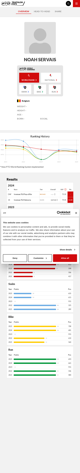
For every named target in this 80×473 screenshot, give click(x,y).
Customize (40, 258)
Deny (15, 258)
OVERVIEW (23, 11)
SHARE (58, 11)
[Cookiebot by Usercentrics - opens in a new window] (58, 213)
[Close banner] (76, 213)
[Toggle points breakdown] (54, 194)
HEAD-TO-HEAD (42, 11)
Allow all (65, 258)
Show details (66, 250)
